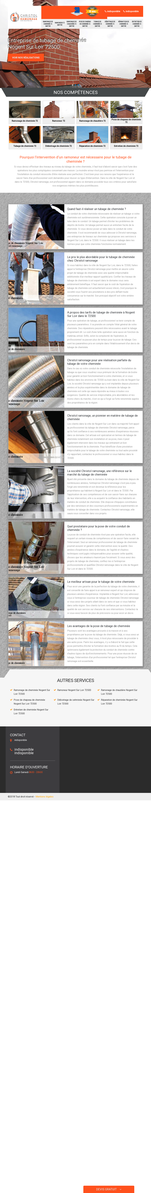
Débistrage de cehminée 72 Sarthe (110, 24)
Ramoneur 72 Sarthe (59, 24)
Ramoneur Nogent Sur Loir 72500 (74, 690)
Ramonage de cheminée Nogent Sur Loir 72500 (32, 692)
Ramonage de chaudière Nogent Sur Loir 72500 (119, 692)
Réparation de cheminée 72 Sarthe (123, 24)
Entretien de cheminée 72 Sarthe (137, 24)
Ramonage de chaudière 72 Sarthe (72, 24)
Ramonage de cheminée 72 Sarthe (48, 24)
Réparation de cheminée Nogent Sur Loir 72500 (119, 701)
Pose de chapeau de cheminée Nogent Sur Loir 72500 (29, 701)
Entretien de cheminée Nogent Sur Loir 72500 (31, 711)
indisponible (112, 11)
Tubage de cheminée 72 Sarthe (97, 24)
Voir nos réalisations (26, 57)
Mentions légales (44, 796)
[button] (72, 85)
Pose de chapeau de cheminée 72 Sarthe (85, 24)
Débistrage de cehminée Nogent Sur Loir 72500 (75, 701)
